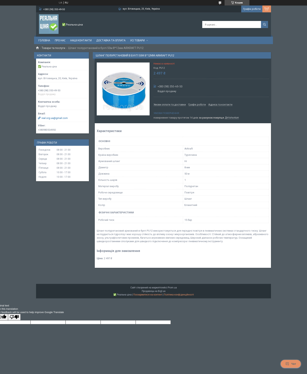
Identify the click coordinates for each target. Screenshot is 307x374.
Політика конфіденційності (179, 294)
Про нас (60, 40)
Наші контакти (81, 40)
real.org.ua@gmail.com (55, 118)
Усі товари (137, 40)
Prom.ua (172, 287)
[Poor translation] (14, 317)
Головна (44, 40)
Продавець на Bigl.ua (153, 291)
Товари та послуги (53, 48)
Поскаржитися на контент (147, 294)
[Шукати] (264, 24)
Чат (290, 364)
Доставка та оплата (111, 40)
